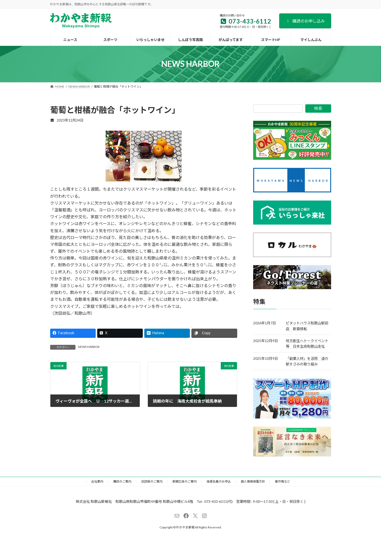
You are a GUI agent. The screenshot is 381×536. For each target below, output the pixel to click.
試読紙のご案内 (152, 481)
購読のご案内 (122, 481)
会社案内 (97, 481)
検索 (318, 108)
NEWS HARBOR (88, 347)
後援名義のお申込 (219, 481)
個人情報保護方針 (253, 481)
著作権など (282, 481)
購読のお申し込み (305, 20)
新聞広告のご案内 (184, 481)
